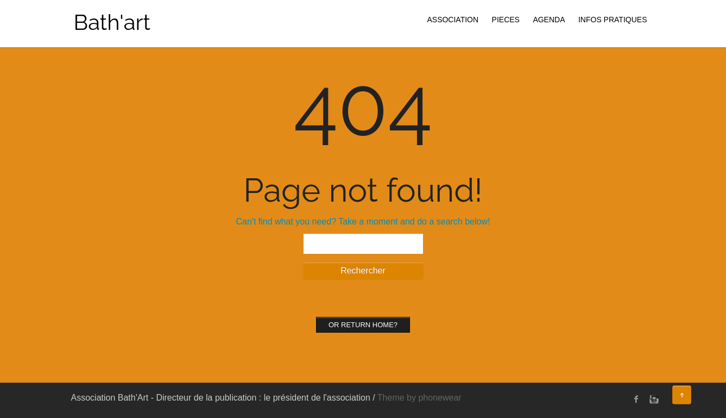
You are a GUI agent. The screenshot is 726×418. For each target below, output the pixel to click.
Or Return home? (363, 325)
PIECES (506, 19)
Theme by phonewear (419, 397)
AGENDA (549, 19)
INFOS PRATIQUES (612, 19)
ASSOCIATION (452, 19)
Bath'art (112, 22)
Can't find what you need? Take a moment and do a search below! (363, 221)
